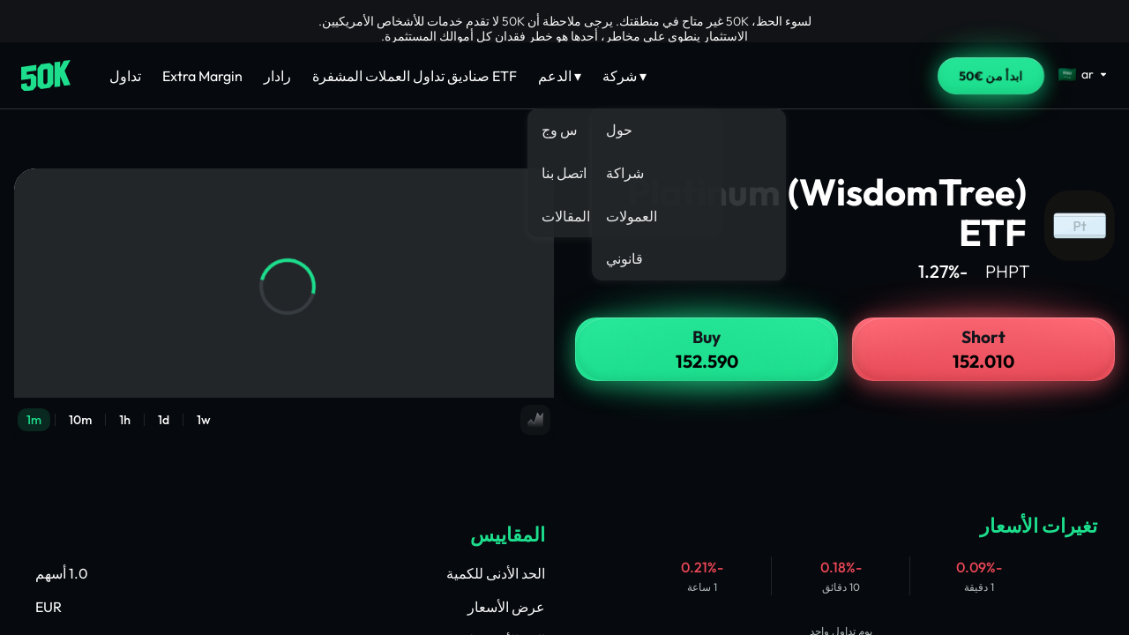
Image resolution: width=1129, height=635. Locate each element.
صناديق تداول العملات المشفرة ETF (414, 76)
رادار (277, 76)
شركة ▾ (624, 76)
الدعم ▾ (559, 76)
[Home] (46, 76)
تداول (125, 76)
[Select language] (1083, 74)
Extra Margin (202, 76)
